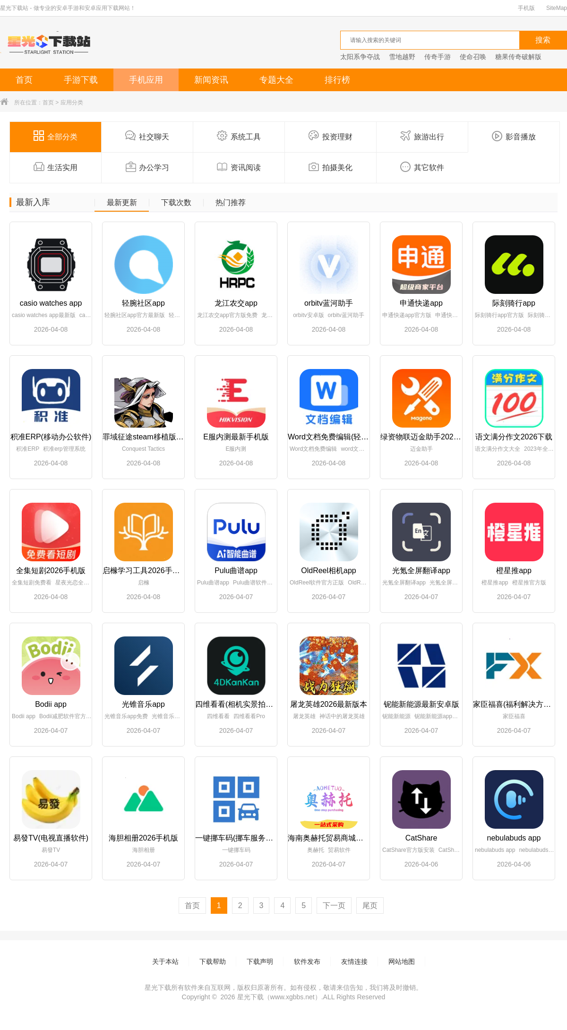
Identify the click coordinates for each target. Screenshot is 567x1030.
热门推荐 (230, 202)
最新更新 (122, 202)
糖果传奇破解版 (518, 56)
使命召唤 (473, 56)
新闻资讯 (211, 80)
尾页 (370, 905)
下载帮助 (212, 961)
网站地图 (401, 961)
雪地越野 (402, 56)
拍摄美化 (330, 166)
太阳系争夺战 (360, 56)
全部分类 (55, 136)
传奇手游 (437, 56)
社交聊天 (147, 136)
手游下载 (81, 80)
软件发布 (307, 961)
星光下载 (250, 997)
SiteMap (556, 8)
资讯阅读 (239, 166)
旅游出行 (422, 136)
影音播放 (514, 136)
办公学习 (147, 166)
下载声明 (260, 961)
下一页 (334, 905)
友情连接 (354, 961)
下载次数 (176, 202)
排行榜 (337, 80)
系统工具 (239, 136)
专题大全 (276, 80)
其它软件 (422, 166)
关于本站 (165, 961)
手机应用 (146, 80)
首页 (24, 80)
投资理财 (330, 136)
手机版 (526, 8)
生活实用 (55, 166)
